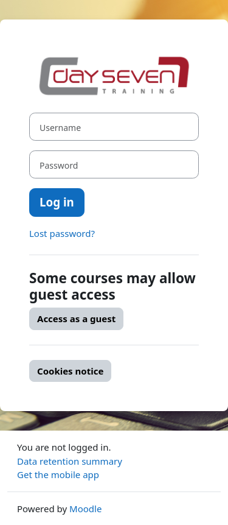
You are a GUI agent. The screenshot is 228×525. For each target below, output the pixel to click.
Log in (57, 202)
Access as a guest (76, 318)
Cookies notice (70, 371)
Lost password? (62, 233)
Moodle (85, 508)
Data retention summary (69, 461)
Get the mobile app (58, 474)
